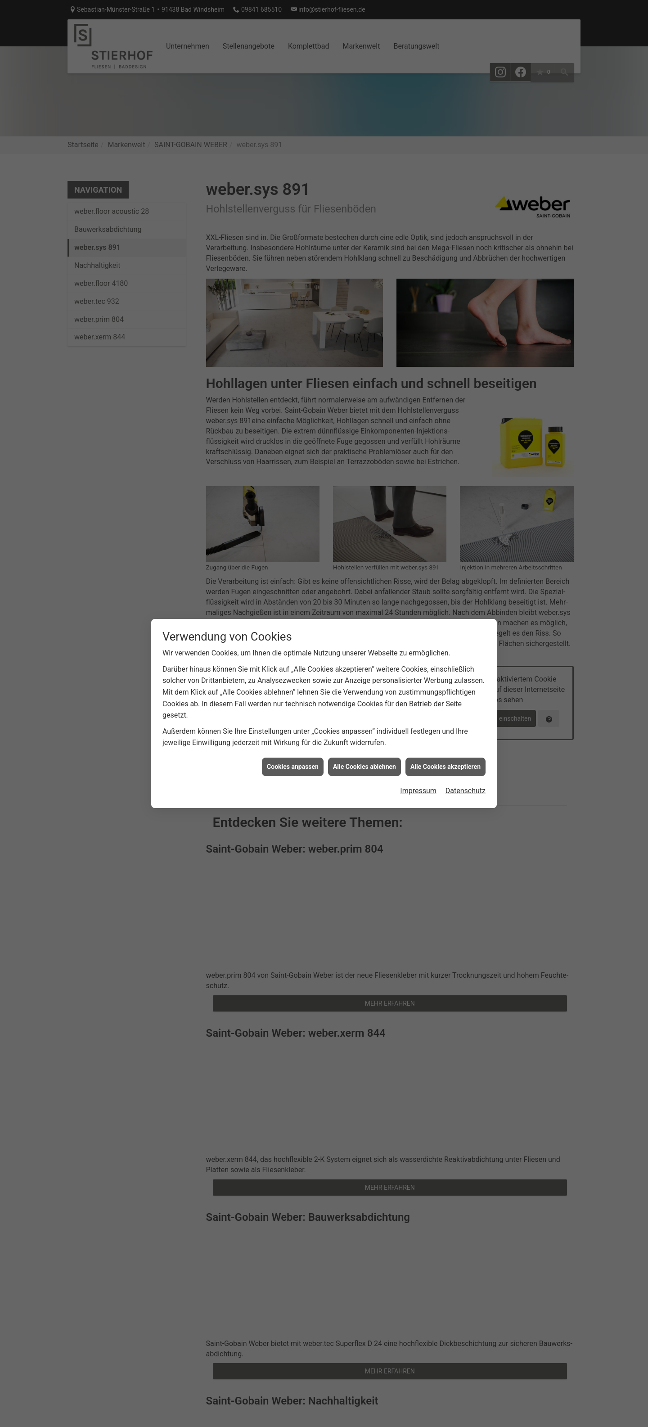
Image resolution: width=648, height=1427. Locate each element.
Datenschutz (466, 658)
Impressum (418, 658)
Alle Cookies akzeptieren (445, 633)
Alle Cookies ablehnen (364, 633)
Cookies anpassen (293, 633)
